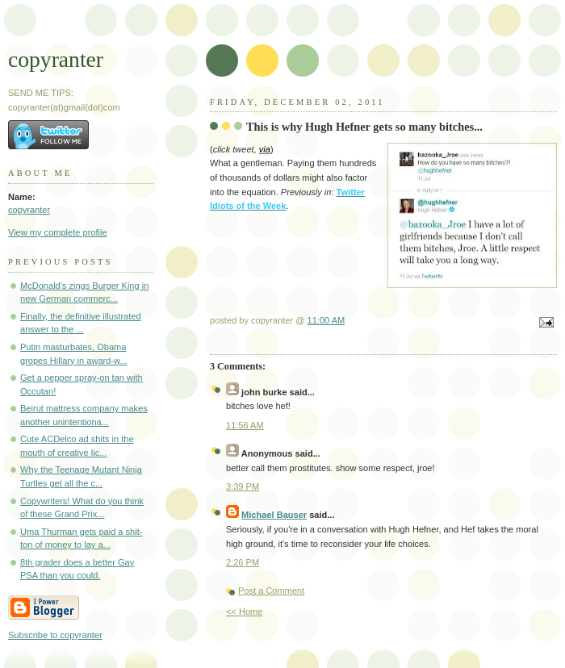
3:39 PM (242, 486)
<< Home (244, 611)
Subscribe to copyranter (55, 635)
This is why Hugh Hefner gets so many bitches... (364, 126)
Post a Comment (271, 590)
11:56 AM (245, 425)
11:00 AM (326, 320)
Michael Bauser (274, 515)
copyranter (55, 59)
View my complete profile (57, 232)
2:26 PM (242, 562)
